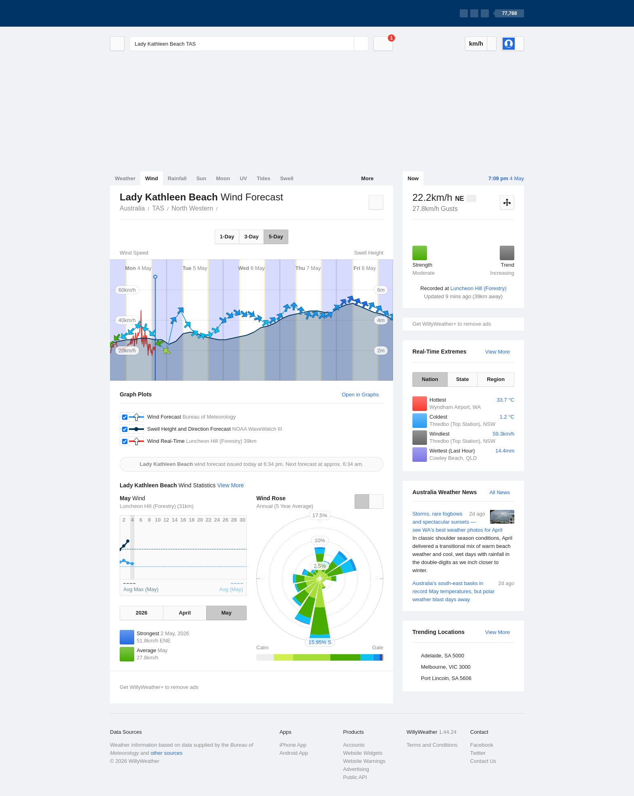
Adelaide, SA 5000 (442, 656)
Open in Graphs (360, 395)
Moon (223, 178)
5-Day (276, 237)
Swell (287, 178)
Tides (264, 178)
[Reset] (347, 43)
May (226, 613)
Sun (202, 178)
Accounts (353, 745)
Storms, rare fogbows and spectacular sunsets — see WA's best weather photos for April (463, 542)
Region (496, 379)
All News (499, 492)
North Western (192, 208)
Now (413, 178)
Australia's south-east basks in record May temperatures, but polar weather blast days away (463, 590)
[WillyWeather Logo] (148, 13)
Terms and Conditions (432, 745)
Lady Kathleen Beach (222, 207)
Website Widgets (362, 753)
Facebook (481, 745)
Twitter (478, 753)
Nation (430, 379)
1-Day (227, 237)
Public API (355, 777)
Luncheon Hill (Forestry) (478, 288)
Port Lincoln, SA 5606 (446, 678)
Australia (132, 208)
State (462, 379)
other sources (166, 753)
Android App (293, 753)
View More (497, 352)
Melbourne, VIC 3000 (446, 667)
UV (243, 178)
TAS (158, 208)
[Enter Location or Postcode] (248, 43)
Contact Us (483, 761)
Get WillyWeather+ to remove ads (451, 324)
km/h (476, 43)
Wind (151, 178)
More (367, 178)
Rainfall (177, 178)
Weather (125, 178)
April (185, 613)
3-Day (251, 237)
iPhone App (292, 745)
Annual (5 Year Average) (284, 506)
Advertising (356, 769)
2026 (141, 613)
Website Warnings (364, 761)
